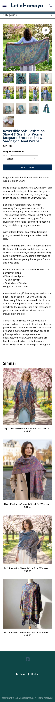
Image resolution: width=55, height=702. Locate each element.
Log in (23, 674)
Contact (35, 674)
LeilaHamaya (27, 6)
